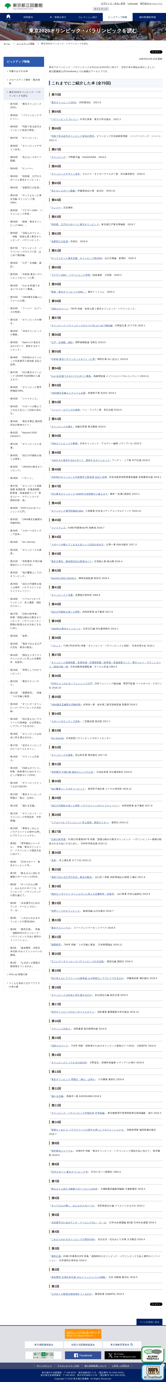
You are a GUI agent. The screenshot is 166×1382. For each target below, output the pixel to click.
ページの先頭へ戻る (149, 1322)
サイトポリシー (44, 1366)
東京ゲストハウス (61, 927)
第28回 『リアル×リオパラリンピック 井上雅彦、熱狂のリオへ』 (25, 602)
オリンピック (58, 157)
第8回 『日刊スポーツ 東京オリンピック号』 (25, 863)
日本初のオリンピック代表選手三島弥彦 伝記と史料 (79, 477)
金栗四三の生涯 (59, 241)
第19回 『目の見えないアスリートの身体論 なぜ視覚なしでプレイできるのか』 (26, 722)
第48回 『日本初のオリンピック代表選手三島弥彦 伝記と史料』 (26, 361)
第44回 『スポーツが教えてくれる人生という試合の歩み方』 (26, 410)
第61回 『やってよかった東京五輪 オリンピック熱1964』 (26, 199)
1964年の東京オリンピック (66, 628)
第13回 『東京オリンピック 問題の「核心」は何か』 (27, 796)
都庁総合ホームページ (151, 3)
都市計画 (56, 1256)
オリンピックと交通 (62, 595)
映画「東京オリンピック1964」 (68, 292)
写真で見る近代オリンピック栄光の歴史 (72, 136)
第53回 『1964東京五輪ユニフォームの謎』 (26, 299)
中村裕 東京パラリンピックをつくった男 (73, 359)
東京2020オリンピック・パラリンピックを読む (25, 94)
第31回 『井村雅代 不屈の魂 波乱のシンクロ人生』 (26, 563)
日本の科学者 (58, 839)
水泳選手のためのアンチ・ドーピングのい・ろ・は (78, 1222)
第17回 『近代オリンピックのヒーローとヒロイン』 (26, 747)
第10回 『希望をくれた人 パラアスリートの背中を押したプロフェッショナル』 (26, 832)
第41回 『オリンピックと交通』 (26, 446)
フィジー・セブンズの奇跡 (65, 409)
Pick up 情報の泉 (18, 974)
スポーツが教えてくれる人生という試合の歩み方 (77, 544)
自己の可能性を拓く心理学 (65, 612)
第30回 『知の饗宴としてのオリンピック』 (26, 574)
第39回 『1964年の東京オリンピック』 (26, 468)
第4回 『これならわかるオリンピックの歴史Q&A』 (25, 920)
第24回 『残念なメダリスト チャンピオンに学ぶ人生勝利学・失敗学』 (27, 658)
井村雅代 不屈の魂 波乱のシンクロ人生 (72, 772)
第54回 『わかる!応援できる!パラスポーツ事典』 (25, 287)
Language (133, 3)
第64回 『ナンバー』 (22, 168)
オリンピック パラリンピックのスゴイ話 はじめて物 (79, 325)
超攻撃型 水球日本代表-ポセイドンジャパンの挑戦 (78, 1277)
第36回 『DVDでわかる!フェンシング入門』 (25, 510)
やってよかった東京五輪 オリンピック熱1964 (76, 258)
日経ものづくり (59, 308)
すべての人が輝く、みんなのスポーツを (72, 1205)
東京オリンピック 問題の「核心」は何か (73, 1079)
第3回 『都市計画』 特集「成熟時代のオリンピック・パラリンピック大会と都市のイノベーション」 (25, 934)
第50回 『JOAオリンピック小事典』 (26, 333)
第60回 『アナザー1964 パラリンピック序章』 (26, 212)
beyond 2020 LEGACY (63, 578)
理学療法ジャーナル (62, 1151)
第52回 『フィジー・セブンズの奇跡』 (26, 310)
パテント (56, 645)
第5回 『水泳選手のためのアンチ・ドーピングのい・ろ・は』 (25, 906)
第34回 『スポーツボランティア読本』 (26, 532)
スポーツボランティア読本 (65, 721)
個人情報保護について (95, 1366)
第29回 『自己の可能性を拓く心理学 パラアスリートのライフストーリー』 (26, 587)
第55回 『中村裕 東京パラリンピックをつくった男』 (26, 276)
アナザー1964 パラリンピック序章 (70, 275)
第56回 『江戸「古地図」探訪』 (26, 265)
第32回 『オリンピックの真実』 (26, 552)
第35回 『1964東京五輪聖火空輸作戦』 (26, 521)
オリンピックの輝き (62, 426)
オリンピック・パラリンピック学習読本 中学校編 (78, 1113)
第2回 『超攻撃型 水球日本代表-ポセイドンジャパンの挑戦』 (26, 951)
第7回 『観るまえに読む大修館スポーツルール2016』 (25, 875)
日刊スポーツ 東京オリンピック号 (69, 1172)
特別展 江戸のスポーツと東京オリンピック (75, 224)
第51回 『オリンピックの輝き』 (26, 321)
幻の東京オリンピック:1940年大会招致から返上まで (79, 494)
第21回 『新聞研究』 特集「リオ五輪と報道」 (26, 694)
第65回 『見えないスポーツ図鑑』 (26, 159)
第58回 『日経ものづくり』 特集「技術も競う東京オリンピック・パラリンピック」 (26, 236)
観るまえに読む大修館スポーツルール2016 (74, 1189)
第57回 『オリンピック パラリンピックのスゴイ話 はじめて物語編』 (26, 251)
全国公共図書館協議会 (83, 1344)
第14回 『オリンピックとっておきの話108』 (26, 785)
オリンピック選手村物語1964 (67, 511)
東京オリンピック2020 (63, 102)
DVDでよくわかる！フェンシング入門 (71, 683)
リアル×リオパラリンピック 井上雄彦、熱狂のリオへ (79, 822)
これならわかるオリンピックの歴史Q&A (73, 1239)
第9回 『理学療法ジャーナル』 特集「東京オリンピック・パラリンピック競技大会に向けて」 (25, 848)
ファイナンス (58, 527)
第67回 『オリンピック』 (24, 138)
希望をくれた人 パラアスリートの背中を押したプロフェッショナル (87, 1130)
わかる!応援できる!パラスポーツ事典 (71, 376)
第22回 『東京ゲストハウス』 (24, 683)
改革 (53, 860)
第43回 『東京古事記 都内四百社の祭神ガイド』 (26, 423)
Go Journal (57, 738)
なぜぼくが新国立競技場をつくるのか (71, 1294)
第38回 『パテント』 (22, 478)
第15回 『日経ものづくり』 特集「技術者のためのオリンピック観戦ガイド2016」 (27, 771)
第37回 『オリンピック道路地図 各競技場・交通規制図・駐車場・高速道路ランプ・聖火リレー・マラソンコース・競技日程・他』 (26, 493)
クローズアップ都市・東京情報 (24, 81)
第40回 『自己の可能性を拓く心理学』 (26, 457)
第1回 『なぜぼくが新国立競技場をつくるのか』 (25, 964)
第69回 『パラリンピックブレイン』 (26, 117)
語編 (110, 325)
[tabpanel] (83, 1334)
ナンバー (56, 207)
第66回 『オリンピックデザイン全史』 (26, 147)
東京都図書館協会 (43, 1344)
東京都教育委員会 (120, 1344)
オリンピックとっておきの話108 (69, 1062)
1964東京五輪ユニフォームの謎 (68, 393)
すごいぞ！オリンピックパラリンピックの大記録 (77, 961)
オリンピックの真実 (62, 755)
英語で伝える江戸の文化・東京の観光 (71, 877)
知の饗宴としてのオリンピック (68, 788)
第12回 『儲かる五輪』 (23, 805)
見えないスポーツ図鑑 (63, 190)
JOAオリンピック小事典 (64, 443)
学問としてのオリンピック (65, 911)
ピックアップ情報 (18, 61)
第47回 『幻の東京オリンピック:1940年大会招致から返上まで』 (26, 376)
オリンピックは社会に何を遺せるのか (71, 995)
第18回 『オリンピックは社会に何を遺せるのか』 (26, 735)
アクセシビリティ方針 (68, 1366)
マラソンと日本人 (61, 1028)
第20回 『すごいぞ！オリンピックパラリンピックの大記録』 (26, 707)
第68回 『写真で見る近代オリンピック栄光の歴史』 (26, 128)
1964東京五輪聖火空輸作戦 (66, 704)
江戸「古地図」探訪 (62, 342)
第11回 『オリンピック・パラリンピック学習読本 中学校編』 (26, 817)
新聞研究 (56, 944)
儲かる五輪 (57, 1096)
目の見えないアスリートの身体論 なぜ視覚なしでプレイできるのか (87, 978)
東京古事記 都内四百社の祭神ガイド (71, 561)
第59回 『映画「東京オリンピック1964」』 (26, 223)
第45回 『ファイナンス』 (24, 398)
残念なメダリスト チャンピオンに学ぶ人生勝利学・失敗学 (82, 894)
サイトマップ (100, 9)
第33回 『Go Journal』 (23, 542)
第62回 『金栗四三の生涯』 (26, 187)
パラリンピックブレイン (64, 119)
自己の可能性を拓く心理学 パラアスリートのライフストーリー (85, 805)
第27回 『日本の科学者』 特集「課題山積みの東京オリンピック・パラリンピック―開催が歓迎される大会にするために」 (26, 620)
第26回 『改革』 (20, 635)
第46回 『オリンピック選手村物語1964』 (26, 389)
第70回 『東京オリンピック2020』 (26, 106)
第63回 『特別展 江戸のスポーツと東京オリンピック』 (26, 178)
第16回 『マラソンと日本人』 (24, 758)
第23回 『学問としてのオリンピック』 (26, 672)
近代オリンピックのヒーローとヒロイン (72, 1012)
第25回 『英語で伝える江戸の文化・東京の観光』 (26, 645)
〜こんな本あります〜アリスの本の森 (24, 985)
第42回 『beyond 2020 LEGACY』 (23, 434)
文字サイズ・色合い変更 (113, 3)
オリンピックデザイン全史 (65, 174)
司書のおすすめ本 (18, 71)
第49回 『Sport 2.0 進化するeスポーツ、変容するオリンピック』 (25, 346)
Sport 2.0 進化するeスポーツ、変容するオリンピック (80, 460)
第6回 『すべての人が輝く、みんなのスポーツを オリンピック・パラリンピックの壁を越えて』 (25, 889)
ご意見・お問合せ (121, 1366)
